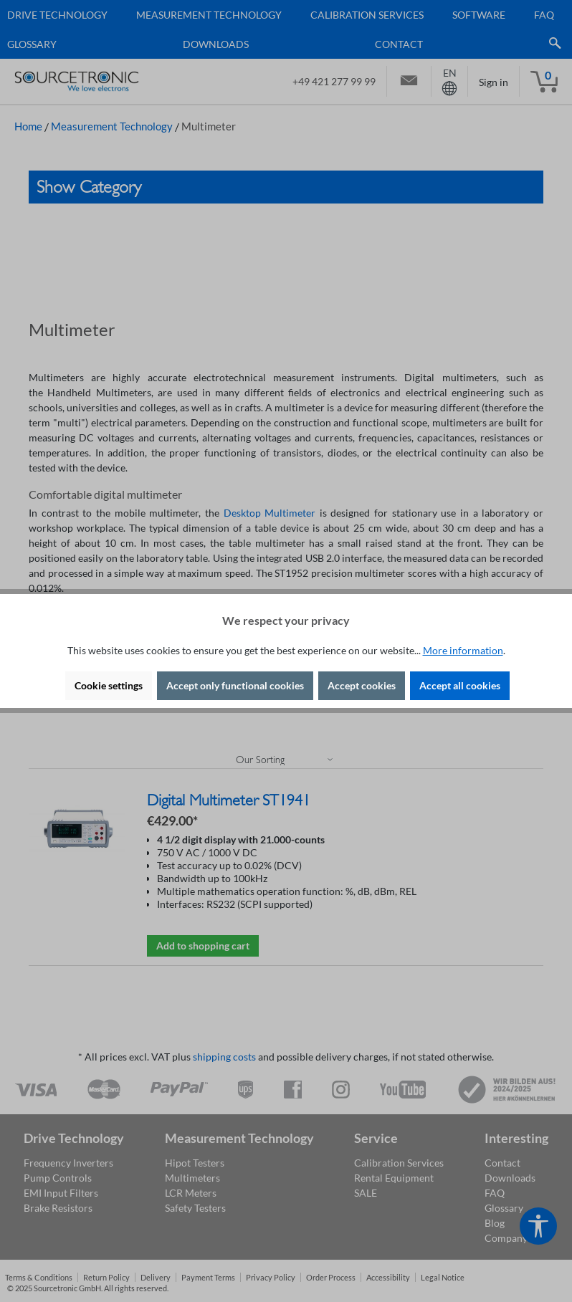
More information (463, 650)
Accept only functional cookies (235, 685)
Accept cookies (362, 685)
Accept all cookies (459, 685)
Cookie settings (109, 685)
